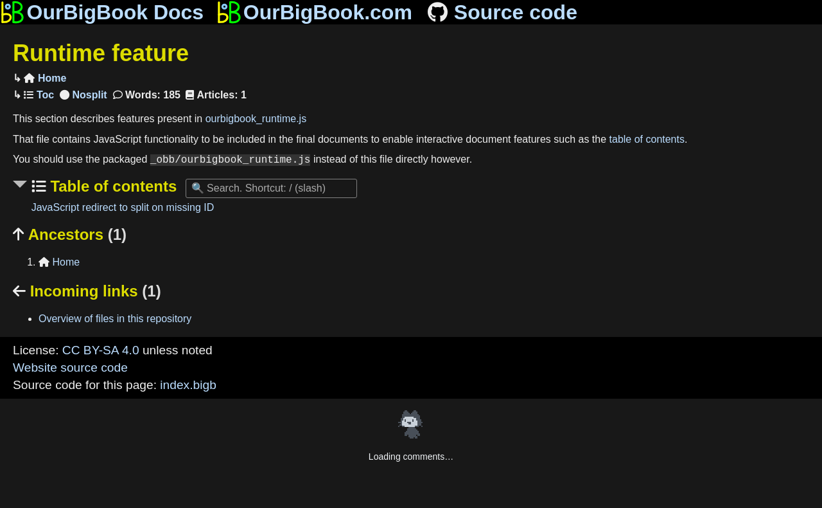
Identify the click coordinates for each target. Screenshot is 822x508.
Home (45, 78)
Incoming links (87, 291)
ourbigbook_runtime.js (256, 118)
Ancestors (70, 234)
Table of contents (111, 186)
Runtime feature (101, 53)
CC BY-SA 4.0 (100, 350)
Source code (501, 12)
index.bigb (188, 385)
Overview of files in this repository (115, 318)
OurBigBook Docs (102, 12)
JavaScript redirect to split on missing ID (122, 207)
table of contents (647, 139)
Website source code (70, 367)
